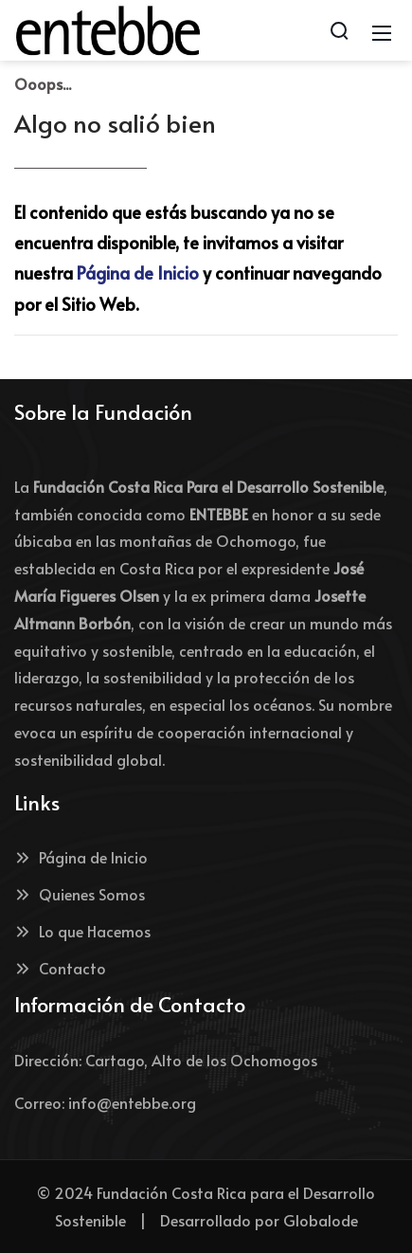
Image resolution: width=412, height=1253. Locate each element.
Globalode (320, 1219)
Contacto (60, 967)
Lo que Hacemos (82, 930)
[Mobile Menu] (382, 30)
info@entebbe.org (132, 1102)
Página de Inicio (138, 272)
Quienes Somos (79, 893)
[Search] (339, 30)
